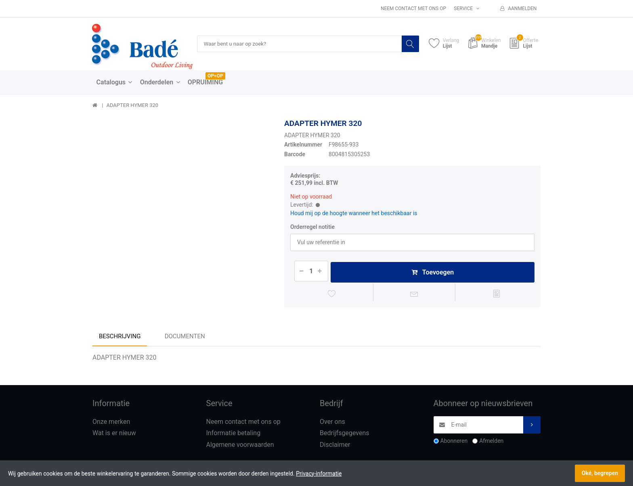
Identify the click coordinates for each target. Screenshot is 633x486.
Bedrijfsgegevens (344, 435)
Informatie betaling (233, 435)
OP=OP (215, 76)
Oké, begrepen (600, 473)
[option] (182, 209)
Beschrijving (119, 337)
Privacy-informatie (319, 473)
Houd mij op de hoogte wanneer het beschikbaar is (353, 213)
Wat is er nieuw (114, 435)
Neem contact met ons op (413, 8)
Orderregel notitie (312, 227)
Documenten (185, 337)
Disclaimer (335, 446)
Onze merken (111, 423)
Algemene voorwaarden (240, 446)
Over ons (332, 423)
